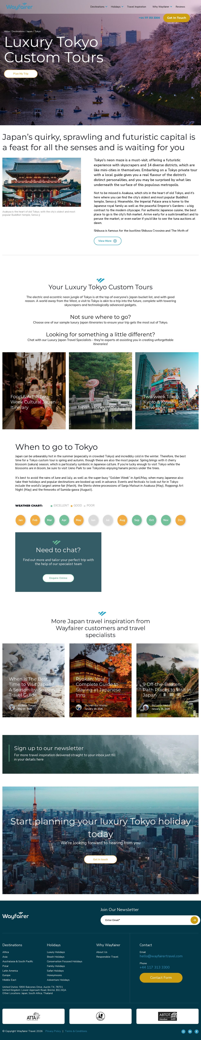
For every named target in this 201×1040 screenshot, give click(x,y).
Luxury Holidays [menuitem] (56, 952)
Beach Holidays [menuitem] (55, 957)
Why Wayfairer (157, 6)
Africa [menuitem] (5, 952)
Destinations (94, 6)
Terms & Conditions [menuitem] (76, 1031)
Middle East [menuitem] (9, 980)
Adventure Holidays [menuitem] (58, 980)
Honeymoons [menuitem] (54, 975)
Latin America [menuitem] (10, 971)
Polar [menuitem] (5, 966)
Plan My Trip (20, 73)
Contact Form (161, 977)
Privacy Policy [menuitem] (53, 1031)
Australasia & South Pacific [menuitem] (17, 961)
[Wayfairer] (26, 7)
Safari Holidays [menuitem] (55, 971)
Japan (30, 31)
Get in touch (173, 18)
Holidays (112, 6)
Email (143, 952)
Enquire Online (58, 578)
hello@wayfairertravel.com (161, 956)
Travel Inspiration (133, 6)
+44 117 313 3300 (146, 17)
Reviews (177, 6)
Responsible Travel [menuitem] (107, 957)
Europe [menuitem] (6, 975)
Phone (143, 963)
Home (7, 31)
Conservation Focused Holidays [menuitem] (64, 961)
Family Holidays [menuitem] (56, 966)
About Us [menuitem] (101, 952)
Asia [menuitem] (4, 957)
